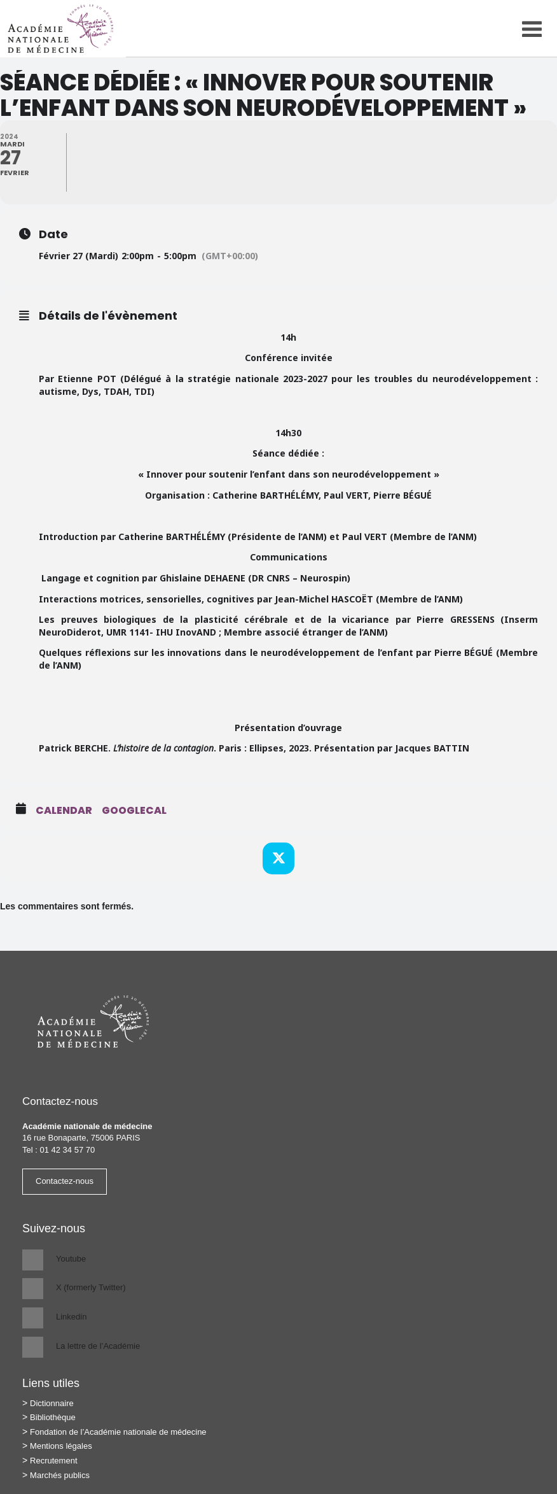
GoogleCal (134, 810)
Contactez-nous (64, 1181)
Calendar (64, 810)
